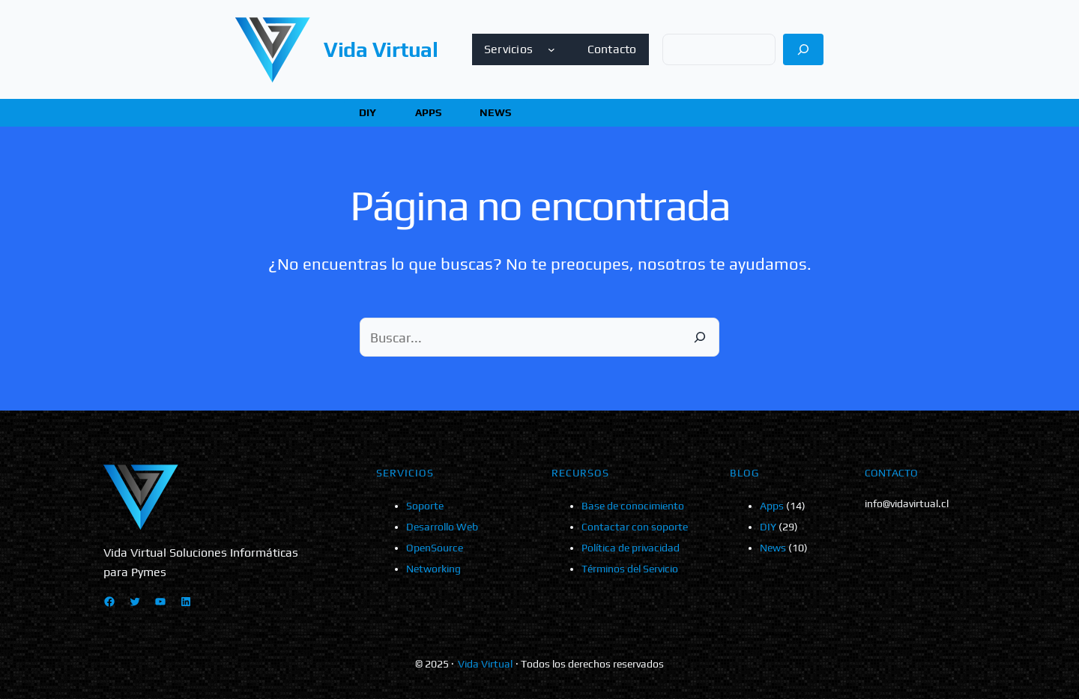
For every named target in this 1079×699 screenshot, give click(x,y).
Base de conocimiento (632, 506)
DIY (768, 527)
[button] (368, 113)
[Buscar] (803, 49)
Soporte (425, 506)
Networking (433, 569)
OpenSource (434, 548)
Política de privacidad (630, 548)
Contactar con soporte (634, 527)
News (773, 548)
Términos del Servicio (629, 569)
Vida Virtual (381, 49)
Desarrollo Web (442, 527)
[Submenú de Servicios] (551, 49)
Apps (772, 506)
